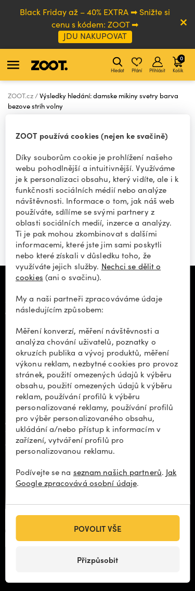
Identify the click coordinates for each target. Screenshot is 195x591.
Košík (179, 63)
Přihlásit (157, 65)
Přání (137, 65)
